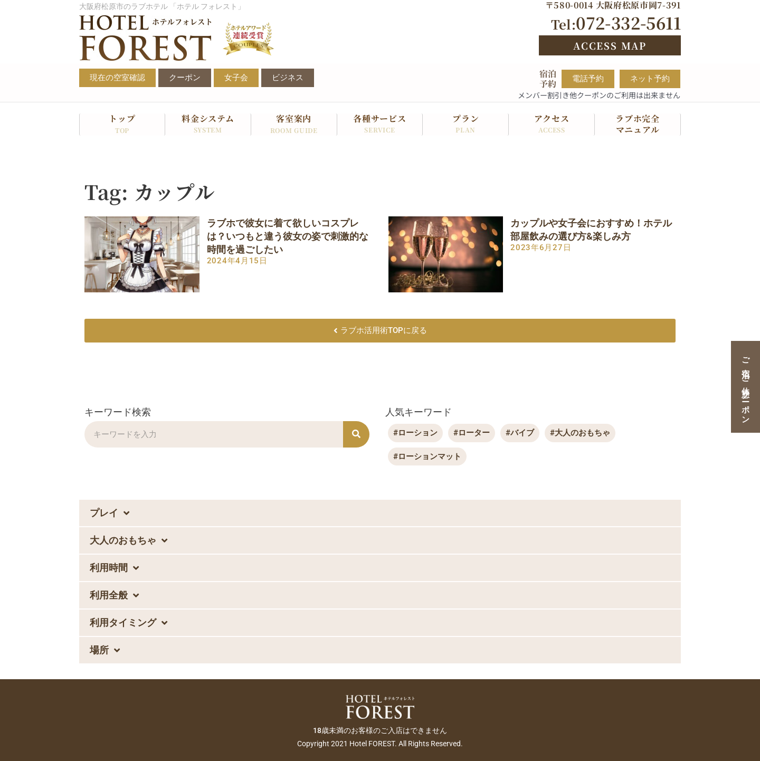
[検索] (356, 434)
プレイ (109, 513)
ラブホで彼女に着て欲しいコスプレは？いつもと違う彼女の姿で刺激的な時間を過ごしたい (287, 236)
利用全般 (114, 596)
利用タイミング (128, 623)
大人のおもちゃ (128, 541)
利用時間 (114, 568)
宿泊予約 (547, 79)
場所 (105, 651)
